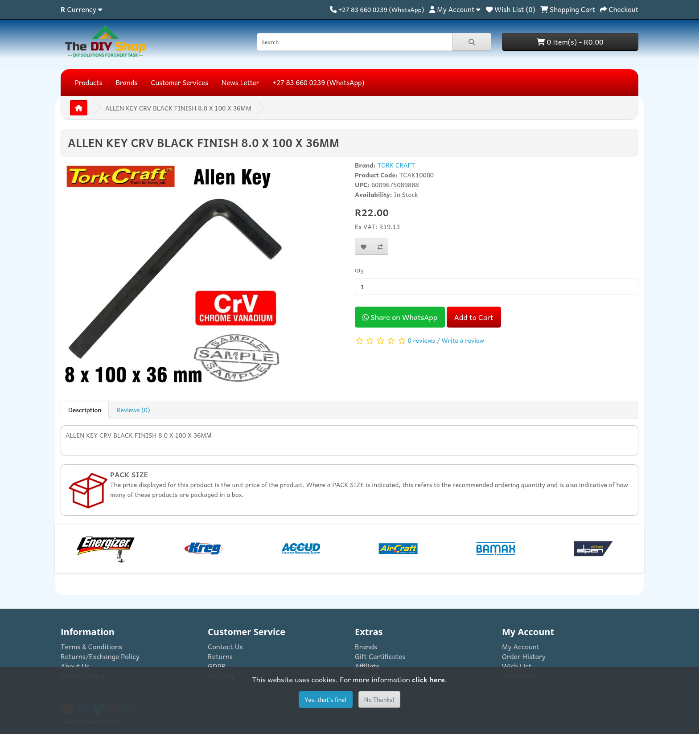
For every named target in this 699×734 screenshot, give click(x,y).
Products (89, 82)
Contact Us (225, 646)
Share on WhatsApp (399, 317)
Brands (127, 82)
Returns (220, 656)
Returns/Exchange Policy (100, 656)
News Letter (240, 82)
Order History (524, 656)
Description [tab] (84, 409)
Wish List (516, 666)
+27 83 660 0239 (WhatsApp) (318, 82)
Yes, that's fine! (325, 699)
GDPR (217, 666)
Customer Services (180, 82)
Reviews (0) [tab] (133, 409)
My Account (520, 646)
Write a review (463, 339)
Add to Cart (473, 317)
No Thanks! (379, 699)
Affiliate (367, 666)
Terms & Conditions (91, 646)
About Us (75, 666)
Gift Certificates (380, 656)
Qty (359, 270)
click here (428, 679)
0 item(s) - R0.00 (570, 41)
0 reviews (421, 339)
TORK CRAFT (396, 165)
